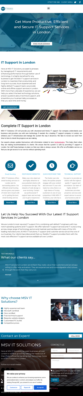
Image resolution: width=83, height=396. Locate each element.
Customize (13, 387)
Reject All (27, 387)
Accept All (40, 387)
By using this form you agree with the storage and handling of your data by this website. (65, 373)
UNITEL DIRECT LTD (30, 392)
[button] (48, 8)
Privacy (55, 388)
